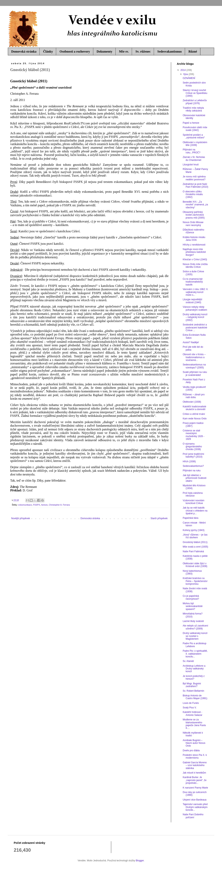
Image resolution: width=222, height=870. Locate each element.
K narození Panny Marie (195, 787)
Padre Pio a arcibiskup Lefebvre (194, 645)
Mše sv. (124, 51)
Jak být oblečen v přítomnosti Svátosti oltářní (194, 478)
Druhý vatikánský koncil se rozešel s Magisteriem (195, 636)
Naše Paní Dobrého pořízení (193, 816)
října (186, 74)
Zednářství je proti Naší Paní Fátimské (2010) (195, 185)
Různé (192, 51)
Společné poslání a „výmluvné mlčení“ (194, 136)
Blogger (140, 860)
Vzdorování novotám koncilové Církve (193, 502)
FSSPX (36, 505)
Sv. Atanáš (188, 661)
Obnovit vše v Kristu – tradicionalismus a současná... (194, 357)
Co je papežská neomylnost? (191, 597)
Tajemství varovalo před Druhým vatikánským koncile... (195, 807)
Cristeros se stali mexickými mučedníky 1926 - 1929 (193, 434)
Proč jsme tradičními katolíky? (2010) (193, 455)
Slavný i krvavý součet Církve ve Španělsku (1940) (195, 93)
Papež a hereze (191, 122)
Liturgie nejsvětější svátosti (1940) (192, 301)
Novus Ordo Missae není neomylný (193, 223)
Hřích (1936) (189, 461)
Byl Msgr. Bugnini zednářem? (192, 685)
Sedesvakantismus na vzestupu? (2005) (194, 366)
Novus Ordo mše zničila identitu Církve (195, 265)
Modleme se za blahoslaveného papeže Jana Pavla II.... (194, 723)
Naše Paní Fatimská (193, 551)
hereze (44, 505)
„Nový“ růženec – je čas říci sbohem (195, 536)
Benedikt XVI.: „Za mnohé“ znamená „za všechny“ (195, 204)
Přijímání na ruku (192, 470)
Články (48, 51)
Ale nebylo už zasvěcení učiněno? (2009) (195, 627)
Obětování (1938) (192, 401)
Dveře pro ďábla (191, 750)
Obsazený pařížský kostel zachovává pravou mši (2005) (194, 215)
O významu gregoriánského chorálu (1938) (192, 446)
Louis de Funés (191, 703)
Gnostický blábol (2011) (195, 542)
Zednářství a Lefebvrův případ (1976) (195, 102)
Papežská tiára (190, 518)
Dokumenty (104, 51)
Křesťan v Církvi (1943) (195, 259)
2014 (183, 70)
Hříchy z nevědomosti (194, 244)
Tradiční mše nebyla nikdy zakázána (193, 109)
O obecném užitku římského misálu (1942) (193, 194)
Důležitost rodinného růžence (193, 231)
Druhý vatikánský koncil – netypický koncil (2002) (195, 317)
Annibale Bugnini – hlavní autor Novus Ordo (194, 743)
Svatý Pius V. (189, 707)
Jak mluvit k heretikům (194, 772)
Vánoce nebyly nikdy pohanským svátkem (195, 308)
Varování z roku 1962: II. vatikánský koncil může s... (195, 292)
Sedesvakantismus (169, 51)
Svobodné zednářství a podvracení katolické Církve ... (195, 327)
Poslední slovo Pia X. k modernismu (195, 756)
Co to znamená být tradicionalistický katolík (193, 282)
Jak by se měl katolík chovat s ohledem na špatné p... (195, 510)
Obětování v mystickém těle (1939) (195, 143)
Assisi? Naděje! (191, 342)
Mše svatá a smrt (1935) (195, 546)
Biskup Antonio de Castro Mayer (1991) (195, 697)
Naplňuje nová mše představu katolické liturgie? (194, 252)
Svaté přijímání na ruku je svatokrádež (195, 373)
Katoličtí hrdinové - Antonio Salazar (192, 713)
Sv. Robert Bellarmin (193, 690)
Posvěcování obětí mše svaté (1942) (195, 129)
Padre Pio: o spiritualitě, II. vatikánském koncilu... (195, 653)
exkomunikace (25, 505)
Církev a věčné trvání (194, 414)
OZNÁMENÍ (189, 78)
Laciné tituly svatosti (193, 621)
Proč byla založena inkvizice (193, 494)
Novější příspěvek (20, 518)
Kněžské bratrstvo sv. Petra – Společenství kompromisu (195, 581)
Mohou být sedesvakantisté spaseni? (193, 606)
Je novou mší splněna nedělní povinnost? (194, 178)
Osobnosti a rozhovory (75, 51)
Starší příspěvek (159, 518)
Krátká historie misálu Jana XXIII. (194, 238)
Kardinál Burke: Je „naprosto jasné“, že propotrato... (194, 780)
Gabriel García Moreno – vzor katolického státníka (195, 765)
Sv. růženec (142, 51)
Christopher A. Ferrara (59, 505)
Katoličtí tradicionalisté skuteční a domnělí (194, 408)
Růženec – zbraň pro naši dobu (194, 396)
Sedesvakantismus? (193, 466)
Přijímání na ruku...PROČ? (191, 151)
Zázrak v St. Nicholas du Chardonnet (194, 158)
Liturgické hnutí (191, 164)
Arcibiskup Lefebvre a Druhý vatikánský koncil (194, 668)
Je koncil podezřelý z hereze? (194, 677)
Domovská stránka (23, 51)
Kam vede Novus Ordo (194, 418)
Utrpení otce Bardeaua (194, 799)
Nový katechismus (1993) (192, 572)
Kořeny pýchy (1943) (194, 530)
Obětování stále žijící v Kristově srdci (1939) (195, 565)
